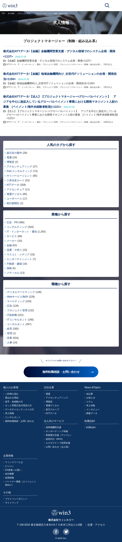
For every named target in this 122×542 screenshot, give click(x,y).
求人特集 (90, 405)
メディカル (13, 272)
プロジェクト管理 (23, 13)
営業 (9, 338)
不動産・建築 (14, 263)
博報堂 (10, 162)
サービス (12, 236)
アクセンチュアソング (19, 166)
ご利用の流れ (11, 394)
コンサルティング (17, 227)
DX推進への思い (13, 470)
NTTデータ (11, 64)
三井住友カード (15, 180)
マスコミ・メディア (18, 254)
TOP (3, 13)
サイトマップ (11, 502)
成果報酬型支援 (53, 427)
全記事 (89, 394)
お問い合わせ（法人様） (58, 447)
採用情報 (9, 477)
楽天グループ (52, 409)
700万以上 (107, 64)
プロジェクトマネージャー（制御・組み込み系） (81, 64)
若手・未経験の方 (14, 401)
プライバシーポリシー (16, 499)
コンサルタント (16, 324)
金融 (9, 245)
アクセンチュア (15, 189)
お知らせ (90, 397)
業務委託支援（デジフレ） (59, 435)
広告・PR (12, 222)
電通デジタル (14, 194)
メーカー (12, 240)
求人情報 (11, 13)
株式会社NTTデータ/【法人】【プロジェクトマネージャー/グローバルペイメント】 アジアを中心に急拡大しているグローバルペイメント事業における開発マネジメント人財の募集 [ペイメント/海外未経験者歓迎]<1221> (60, 102)
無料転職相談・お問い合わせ (19, 421)
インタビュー (93, 409)
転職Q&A (90, 427)
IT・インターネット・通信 (29, 64)
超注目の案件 (14, 152)
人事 (9, 342)
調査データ (91, 413)
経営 (9, 328)
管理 (9, 333)
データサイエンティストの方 (19, 409)
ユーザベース (14, 198)
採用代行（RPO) (54, 439)
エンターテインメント (19, 259)
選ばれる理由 (11, 397)
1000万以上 (108, 122)
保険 (9, 268)
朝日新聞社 (13, 203)
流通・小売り (14, 250)
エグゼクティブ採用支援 (58, 443)
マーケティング (16, 301)
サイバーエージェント (19, 175)
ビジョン (9, 466)
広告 (9, 305)
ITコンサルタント (17, 319)
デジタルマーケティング (21, 292)
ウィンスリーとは (14, 462)
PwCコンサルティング (19, 171)
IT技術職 (12, 315)
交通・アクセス (96, 524)
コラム (89, 401)
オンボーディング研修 (57, 431)
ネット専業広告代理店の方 (18, 405)
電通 (9, 157)
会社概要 (9, 473)
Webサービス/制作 (17, 296)
